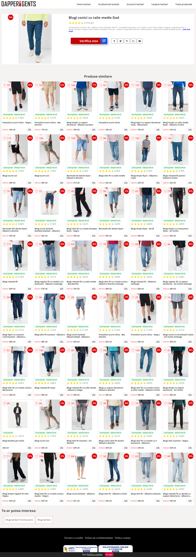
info (29, 129)
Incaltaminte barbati (108, 4)
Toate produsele (183, 4)
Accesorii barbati (135, 4)
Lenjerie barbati (159, 4)
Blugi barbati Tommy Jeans (19, 519)
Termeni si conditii (73, 537)
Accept (109, 554)
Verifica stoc (93, 41)
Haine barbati (84, 4)
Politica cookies (123, 537)
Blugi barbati (44, 519)
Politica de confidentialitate (99, 537)
